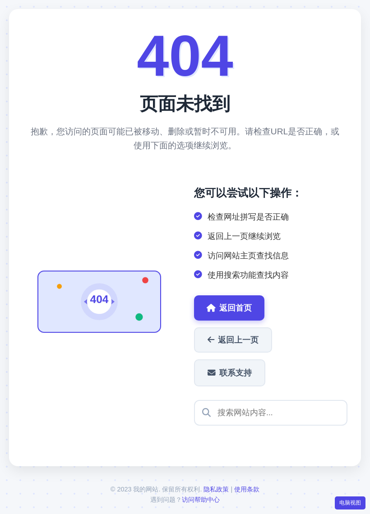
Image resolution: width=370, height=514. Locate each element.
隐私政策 (216, 489)
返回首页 (229, 307)
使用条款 (246, 489)
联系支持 (230, 372)
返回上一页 (233, 339)
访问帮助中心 (201, 499)
